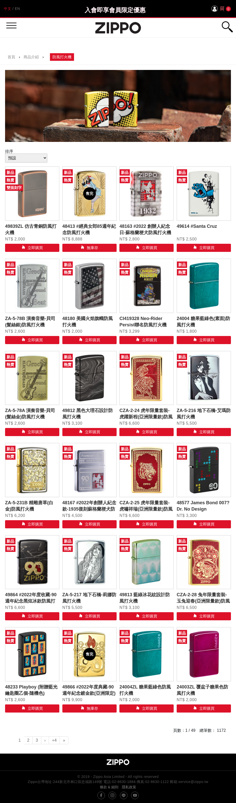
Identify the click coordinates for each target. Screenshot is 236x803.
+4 (54, 740)
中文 (7, 8)
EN (17, 8)
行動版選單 (10, 23)
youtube (135, 795)
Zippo (118, 28)
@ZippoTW (101, 795)
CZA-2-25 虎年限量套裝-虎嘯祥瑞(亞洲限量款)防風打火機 (146, 509)
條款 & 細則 (109, 787)
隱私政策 (129, 787)
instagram (112, 795)
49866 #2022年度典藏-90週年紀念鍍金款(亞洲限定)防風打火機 (89, 693)
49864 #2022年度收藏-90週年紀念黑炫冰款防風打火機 (31, 601)
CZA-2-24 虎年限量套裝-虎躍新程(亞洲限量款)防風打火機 (146, 417)
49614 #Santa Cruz (197, 226)
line (124, 795)
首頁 (11, 57)
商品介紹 (31, 57)
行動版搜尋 (227, 27)
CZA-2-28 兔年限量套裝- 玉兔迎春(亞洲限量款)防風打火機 (203, 601)
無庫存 (92, 248)
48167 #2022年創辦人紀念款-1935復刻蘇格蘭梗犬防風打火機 (89, 509)
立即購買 (35, 248)
